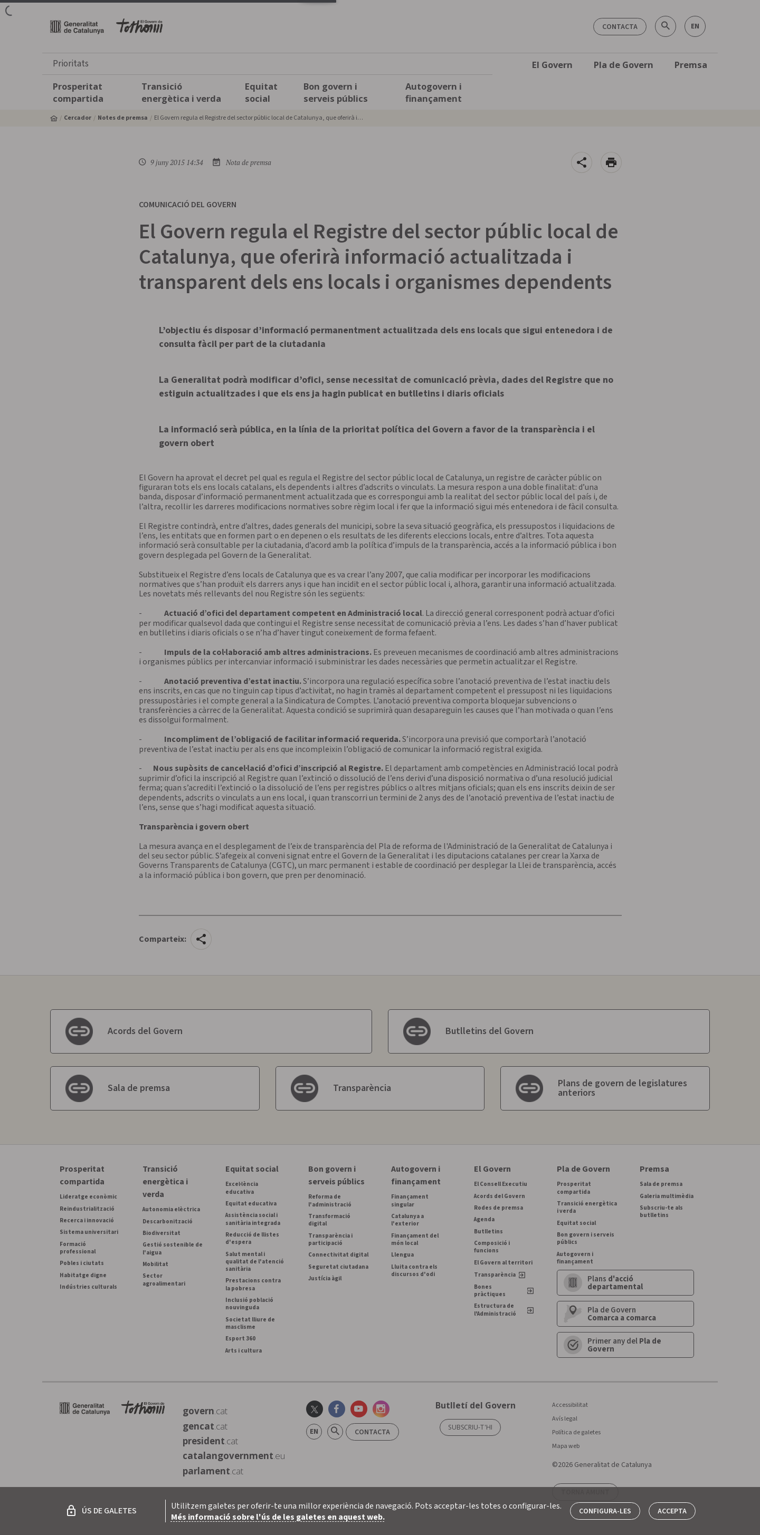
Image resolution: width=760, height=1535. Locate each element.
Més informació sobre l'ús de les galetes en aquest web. (278, 1517)
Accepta (672, 1511)
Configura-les (605, 1511)
